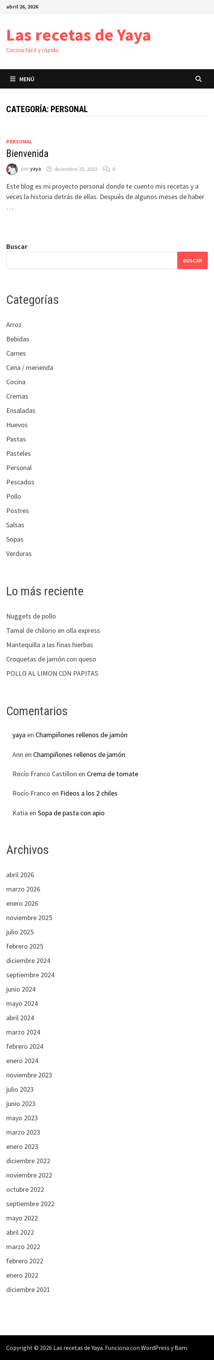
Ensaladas (21, 410)
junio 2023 (21, 1103)
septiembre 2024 (30, 974)
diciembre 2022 (28, 1160)
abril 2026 (20, 874)
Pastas (16, 439)
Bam (181, 1347)
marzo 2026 (23, 889)
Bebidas (17, 338)
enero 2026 (22, 903)
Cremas (17, 396)
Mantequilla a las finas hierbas (49, 644)
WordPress (155, 1347)
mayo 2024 (22, 1003)
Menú (22, 79)
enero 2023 (22, 1146)
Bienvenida (27, 153)
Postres (17, 510)
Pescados (20, 481)
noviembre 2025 (29, 917)
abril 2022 (20, 1232)
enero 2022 (22, 1275)
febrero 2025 (24, 946)
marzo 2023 (23, 1132)
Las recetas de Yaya (78, 34)
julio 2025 (20, 931)
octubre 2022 (25, 1189)
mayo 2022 (22, 1217)
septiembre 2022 (30, 1203)
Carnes (16, 353)
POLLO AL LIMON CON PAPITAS (52, 673)
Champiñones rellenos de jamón (81, 734)
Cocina (15, 381)
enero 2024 (22, 1060)
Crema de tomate (112, 773)
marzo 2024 (23, 1032)
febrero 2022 (24, 1260)
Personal (19, 141)
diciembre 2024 (28, 960)
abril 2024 (20, 1017)
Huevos (17, 424)
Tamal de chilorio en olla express (53, 630)
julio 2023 (20, 1089)
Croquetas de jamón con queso (51, 658)
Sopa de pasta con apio (71, 812)
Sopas (15, 539)
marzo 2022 (23, 1246)
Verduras (19, 553)
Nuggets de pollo (31, 616)
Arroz (14, 324)
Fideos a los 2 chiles (88, 793)
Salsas (15, 524)
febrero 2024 (24, 1046)
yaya (35, 168)
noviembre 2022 (29, 1175)
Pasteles (18, 453)
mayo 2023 (22, 1117)
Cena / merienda (29, 367)
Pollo (13, 496)
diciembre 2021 (28, 1289)
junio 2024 (21, 989)
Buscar (16, 246)
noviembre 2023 (29, 1074)
